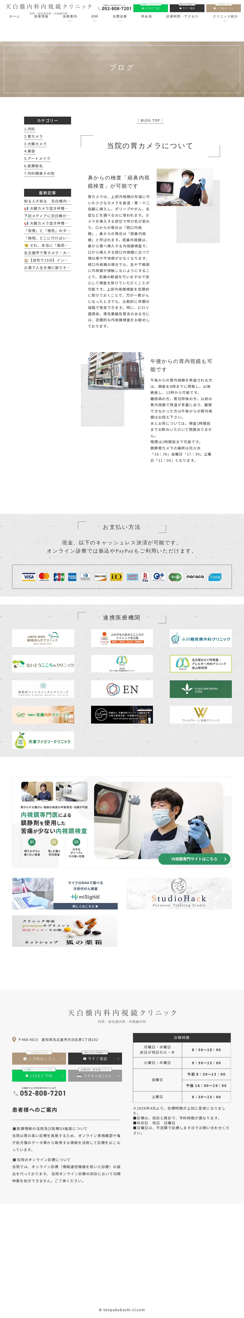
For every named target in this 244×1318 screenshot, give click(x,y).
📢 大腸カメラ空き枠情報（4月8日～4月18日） (65, 208)
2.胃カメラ (33, 136)
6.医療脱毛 (33, 165)
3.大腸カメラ (35, 143)
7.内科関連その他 (39, 173)
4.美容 (29, 150)
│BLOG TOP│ (150, 120)
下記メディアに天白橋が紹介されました (59, 215)
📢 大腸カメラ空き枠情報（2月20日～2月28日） (67, 223)
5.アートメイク (37, 158)
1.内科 (29, 128)
